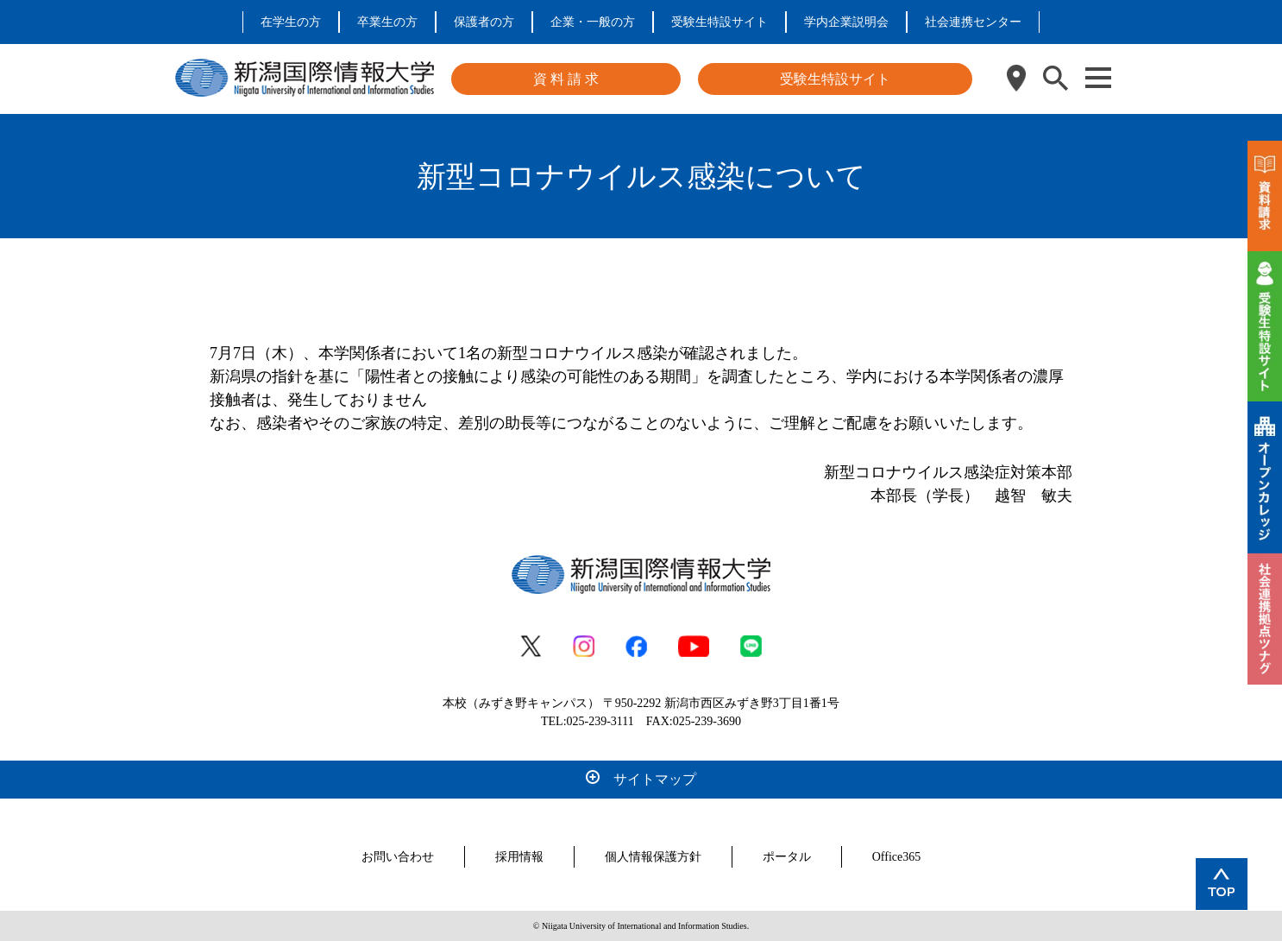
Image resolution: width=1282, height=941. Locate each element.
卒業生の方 (387, 22)
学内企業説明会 (846, 22)
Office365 (896, 856)
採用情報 (519, 856)
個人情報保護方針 (653, 856)
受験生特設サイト (719, 22)
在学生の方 (291, 22)
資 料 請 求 (566, 79)
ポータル (787, 856)
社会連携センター (973, 22)
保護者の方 (484, 22)
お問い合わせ (397, 856)
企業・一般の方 (592, 22)
